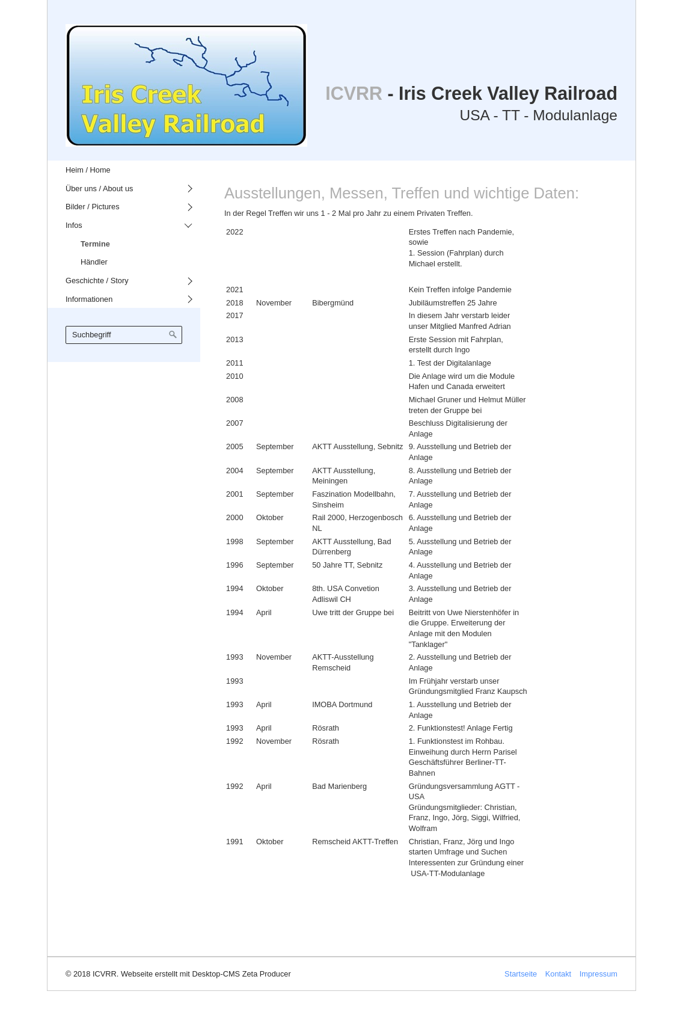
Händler (94, 261)
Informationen (89, 299)
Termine (95, 243)
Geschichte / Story (97, 280)
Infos (74, 225)
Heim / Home (88, 169)
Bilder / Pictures (93, 206)
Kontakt (558, 973)
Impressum (598, 973)
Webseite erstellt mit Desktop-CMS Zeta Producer (206, 973)
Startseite (520, 973)
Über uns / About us (99, 188)
